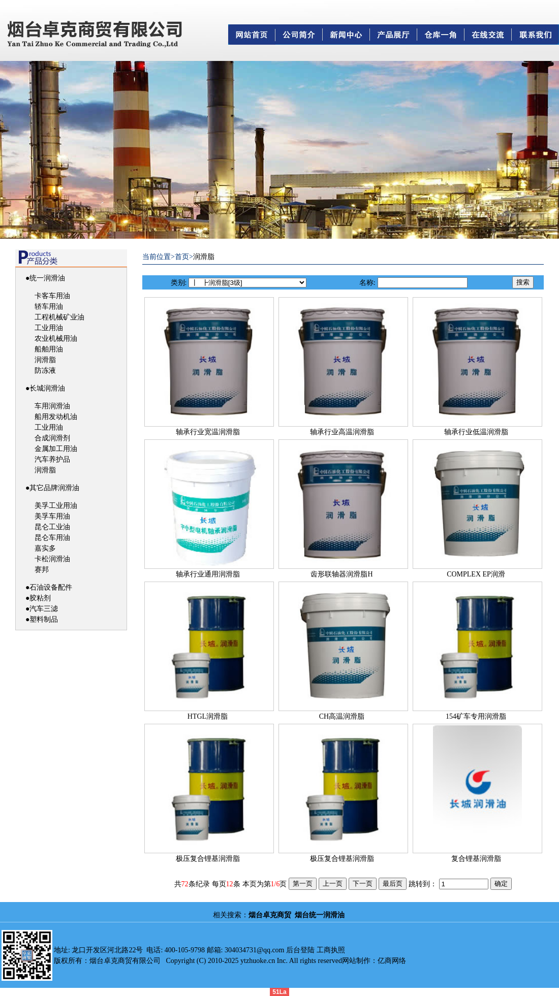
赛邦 (42, 569)
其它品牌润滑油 (54, 488)
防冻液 (45, 370)
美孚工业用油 (56, 505)
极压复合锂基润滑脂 (208, 858)
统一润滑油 (47, 278)
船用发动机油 (56, 417)
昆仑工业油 (52, 527)
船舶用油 (49, 349)
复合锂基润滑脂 (476, 858)
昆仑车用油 (52, 537)
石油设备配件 (50, 587)
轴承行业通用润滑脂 (208, 574)
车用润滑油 (52, 406)
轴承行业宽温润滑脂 (208, 432)
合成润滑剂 (52, 438)
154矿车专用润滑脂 (476, 716)
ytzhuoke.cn (257, 961)
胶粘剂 (40, 598)
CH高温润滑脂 (341, 716)
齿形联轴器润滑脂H (341, 574)
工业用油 (49, 328)
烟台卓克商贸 (270, 915)
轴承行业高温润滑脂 (342, 432)
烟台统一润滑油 (320, 915)
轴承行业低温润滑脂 (476, 432)
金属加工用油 (56, 449)
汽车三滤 (43, 609)
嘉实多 (45, 548)
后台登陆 (300, 950)
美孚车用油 (52, 516)
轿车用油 (49, 306)
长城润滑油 (47, 388)
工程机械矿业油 (59, 317)
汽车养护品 (52, 459)
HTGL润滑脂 (208, 716)
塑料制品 (43, 619)
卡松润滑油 (52, 559)
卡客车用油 (52, 296)
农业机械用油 (56, 338)
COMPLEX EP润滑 (476, 574)
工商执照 (331, 950)
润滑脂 (45, 360)
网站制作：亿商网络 (374, 961)
